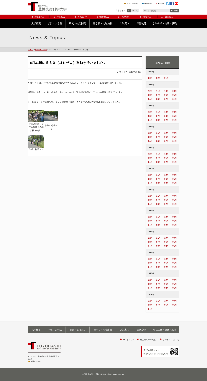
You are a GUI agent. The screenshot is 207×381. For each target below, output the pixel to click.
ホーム (30, 50)
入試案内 (124, 23)
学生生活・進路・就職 (165, 23)
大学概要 (36, 23)
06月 (166, 95)
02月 (158, 78)
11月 (158, 91)
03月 (150, 78)
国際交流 (141, 23)
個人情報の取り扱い (148, 340)
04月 (150, 99)
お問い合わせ (132, 3)
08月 (150, 95)
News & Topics (41, 50)
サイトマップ (128, 340)
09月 (174, 91)
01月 (166, 78)
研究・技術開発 (77, 23)
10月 (166, 91)
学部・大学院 (55, 23)
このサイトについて (171, 340)
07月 (158, 95)
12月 (150, 91)
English (161, 3)
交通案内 (148, 3)
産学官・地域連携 (102, 23)
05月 (174, 95)
